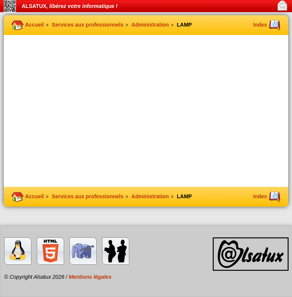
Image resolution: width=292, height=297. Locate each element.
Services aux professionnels (88, 25)
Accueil (34, 25)
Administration (150, 25)
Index (260, 25)
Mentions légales (90, 277)
